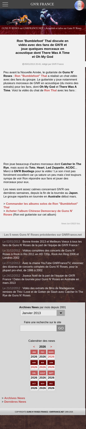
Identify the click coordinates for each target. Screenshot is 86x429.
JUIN (51, 363)
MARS (51, 352)
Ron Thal (50, 90)
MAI (42, 363)
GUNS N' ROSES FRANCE (37, 412)
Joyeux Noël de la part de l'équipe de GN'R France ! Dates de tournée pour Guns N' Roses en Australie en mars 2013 (41, 279)
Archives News (14, 398)
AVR (34, 363)
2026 (51, 356)
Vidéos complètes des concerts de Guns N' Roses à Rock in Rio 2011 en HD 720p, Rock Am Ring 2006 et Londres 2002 (41, 254)
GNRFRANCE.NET (56, 412)
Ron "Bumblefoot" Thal (31, 76)
